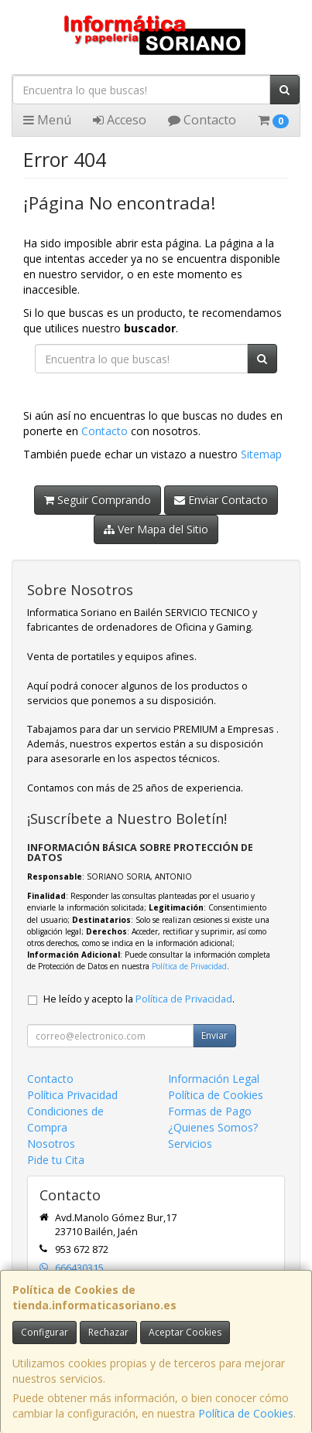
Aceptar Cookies (185, 1332)
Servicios (190, 1143)
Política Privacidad (72, 1095)
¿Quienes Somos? (213, 1127)
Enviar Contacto (221, 499)
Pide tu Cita (55, 1159)
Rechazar (108, 1332)
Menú (47, 119)
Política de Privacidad (189, 966)
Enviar (214, 1035)
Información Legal (213, 1078)
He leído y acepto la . (139, 999)
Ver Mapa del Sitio (156, 529)
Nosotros (51, 1143)
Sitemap (261, 454)
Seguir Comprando (97, 499)
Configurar (44, 1332)
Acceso (119, 119)
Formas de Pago (210, 1111)
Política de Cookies (245, 1413)
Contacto (202, 119)
